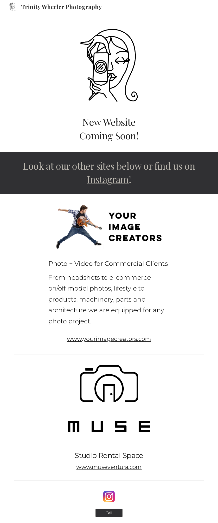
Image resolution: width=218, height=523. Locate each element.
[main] (109, 129)
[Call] (109, 512)
